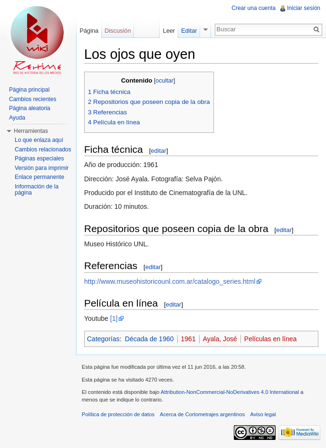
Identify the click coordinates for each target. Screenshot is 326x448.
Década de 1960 (149, 339)
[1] (114, 318)
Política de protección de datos (118, 414)
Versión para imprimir (41, 168)
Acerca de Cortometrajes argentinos (202, 414)
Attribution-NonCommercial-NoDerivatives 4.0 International (230, 392)
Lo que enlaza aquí (39, 140)
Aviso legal (263, 414)
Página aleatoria (29, 108)
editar (158, 150)
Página (88, 30)
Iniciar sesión (303, 8)
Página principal (29, 89)
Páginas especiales (39, 158)
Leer (169, 30)
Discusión (118, 30)
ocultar (164, 80)
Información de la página (36, 189)
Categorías (103, 339)
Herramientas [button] (31, 131)
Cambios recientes (32, 99)
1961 (188, 339)
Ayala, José (220, 339)
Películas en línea (270, 339)
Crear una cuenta (253, 8)
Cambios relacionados (43, 149)
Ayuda (17, 117)
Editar (189, 30)
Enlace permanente (39, 177)
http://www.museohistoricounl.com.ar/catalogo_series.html (169, 281)
